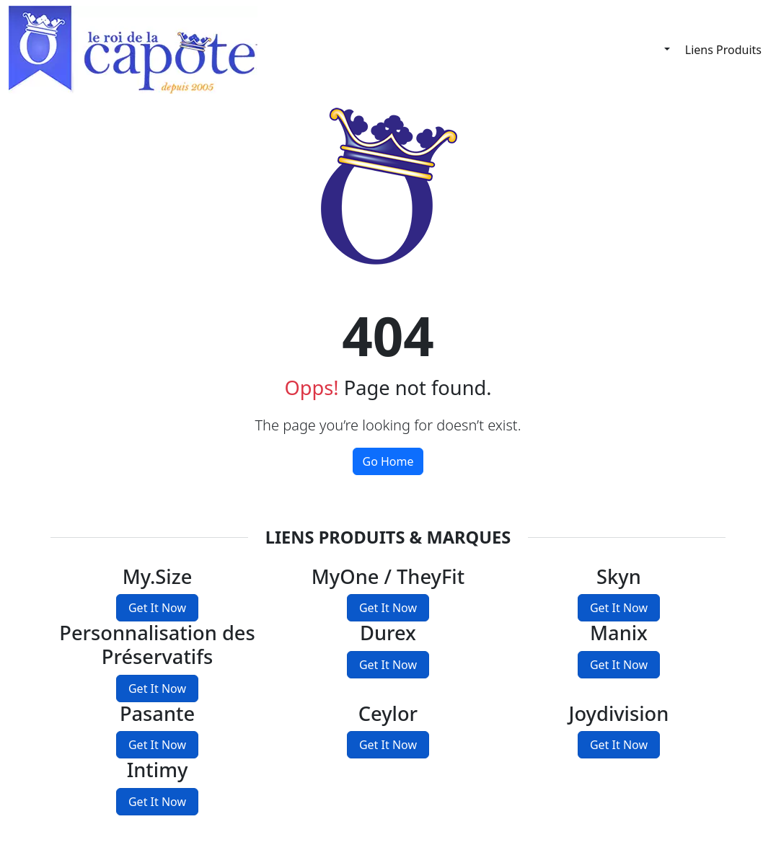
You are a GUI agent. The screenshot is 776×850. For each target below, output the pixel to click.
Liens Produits (723, 50)
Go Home (387, 461)
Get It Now (157, 608)
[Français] (656, 49)
